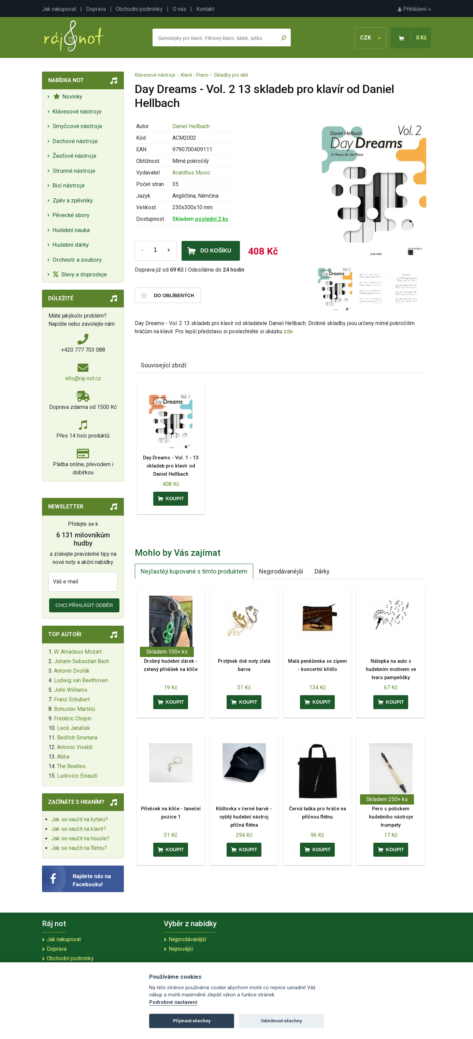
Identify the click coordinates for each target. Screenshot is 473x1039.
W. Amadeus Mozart (78, 651)
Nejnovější (181, 949)
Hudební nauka (71, 230)
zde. (289, 331)
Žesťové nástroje (74, 155)
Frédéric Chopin (72, 718)
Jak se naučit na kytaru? (79, 819)
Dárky (322, 571)
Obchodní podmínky (139, 9)
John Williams (70, 690)
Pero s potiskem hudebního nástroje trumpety (391, 817)
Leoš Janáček (73, 728)
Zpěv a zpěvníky (73, 200)
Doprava (96, 9)
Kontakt (205, 9)
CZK (370, 37)
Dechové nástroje (75, 141)
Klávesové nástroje (77, 111)
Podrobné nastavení (173, 1002)
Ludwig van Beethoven (81, 680)
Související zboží (163, 365)
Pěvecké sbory (71, 215)
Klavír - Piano (195, 75)
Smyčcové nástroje (77, 126)
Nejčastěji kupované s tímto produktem (194, 571)
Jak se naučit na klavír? (78, 829)
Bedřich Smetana (77, 737)
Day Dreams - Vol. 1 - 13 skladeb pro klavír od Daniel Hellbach (170, 466)
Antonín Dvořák (72, 671)
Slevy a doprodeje (80, 274)
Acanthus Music (191, 172)
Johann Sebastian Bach (81, 661)
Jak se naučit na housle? (80, 838)
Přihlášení (414, 9)
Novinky (67, 96)
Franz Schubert (72, 699)
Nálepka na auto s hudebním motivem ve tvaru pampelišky (391, 669)
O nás (179, 9)
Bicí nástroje (69, 185)
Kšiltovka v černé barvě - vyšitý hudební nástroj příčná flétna (244, 817)
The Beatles (71, 766)
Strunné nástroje (74, 170)
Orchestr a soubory (77, 259)
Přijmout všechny (192, 1020)
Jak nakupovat (59, 9)
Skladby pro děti (231, 75)
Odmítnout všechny (281, 1020)
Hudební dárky (71, 244)
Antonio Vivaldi (74, 747)
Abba (63, 756)
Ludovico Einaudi (77, 776)
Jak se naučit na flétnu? (79, 848)
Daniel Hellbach (191, 126)
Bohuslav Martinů (74, 709)
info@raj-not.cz (83, 378)
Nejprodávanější (281, 571)
